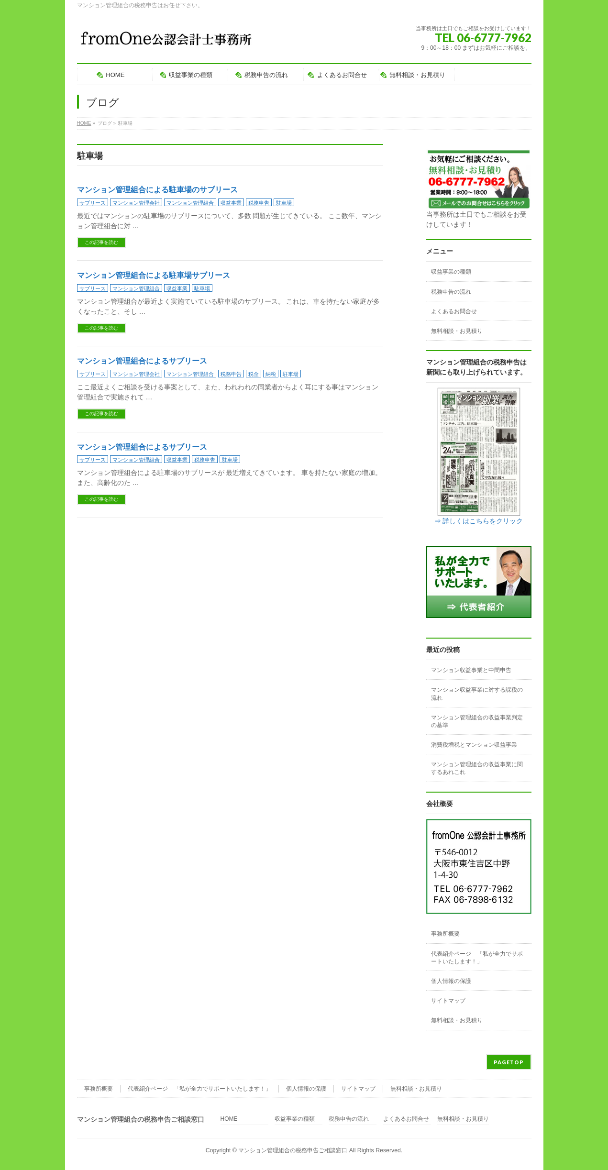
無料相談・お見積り (457, 331)
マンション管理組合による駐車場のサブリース (157, 190)
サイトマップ (448, 1000)
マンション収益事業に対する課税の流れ (477, 693)
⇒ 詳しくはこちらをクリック (478, 521)
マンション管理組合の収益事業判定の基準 (477, 721)
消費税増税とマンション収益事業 (474, 744)
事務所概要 (445, 933)
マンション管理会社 (136, 203)
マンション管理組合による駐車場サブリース (153, 275)
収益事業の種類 (451, 271)
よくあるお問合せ (454, 311)
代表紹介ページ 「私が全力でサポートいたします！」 (477, 957)
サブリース (92, 203)
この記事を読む (101, 242)
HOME (229, 1119)
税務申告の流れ (451, 291)
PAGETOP (509, 1062)
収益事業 (231, 203)
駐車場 (284, 203)
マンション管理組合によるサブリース (142, 361)
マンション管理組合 (190, 203)
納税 (270, 374)
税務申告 (258, 203)
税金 (253, 374)
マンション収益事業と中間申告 (471, 670)
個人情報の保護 (451, 981)
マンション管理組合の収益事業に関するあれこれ (477, 768)
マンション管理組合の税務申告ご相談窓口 (292, 1150)
